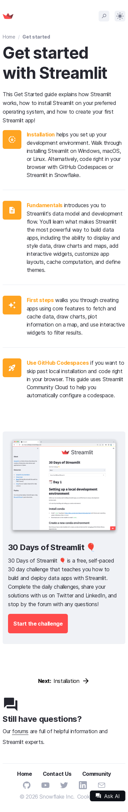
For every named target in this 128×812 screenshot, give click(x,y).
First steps (40, 300)
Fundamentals (44, 205)
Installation (41, 134)
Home (9, 37)
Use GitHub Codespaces (58, 362)
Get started (36, 37)
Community (96, 773)
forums (20, 731)
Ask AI (107, 796)
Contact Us (57, 773)
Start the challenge (37, 623)
